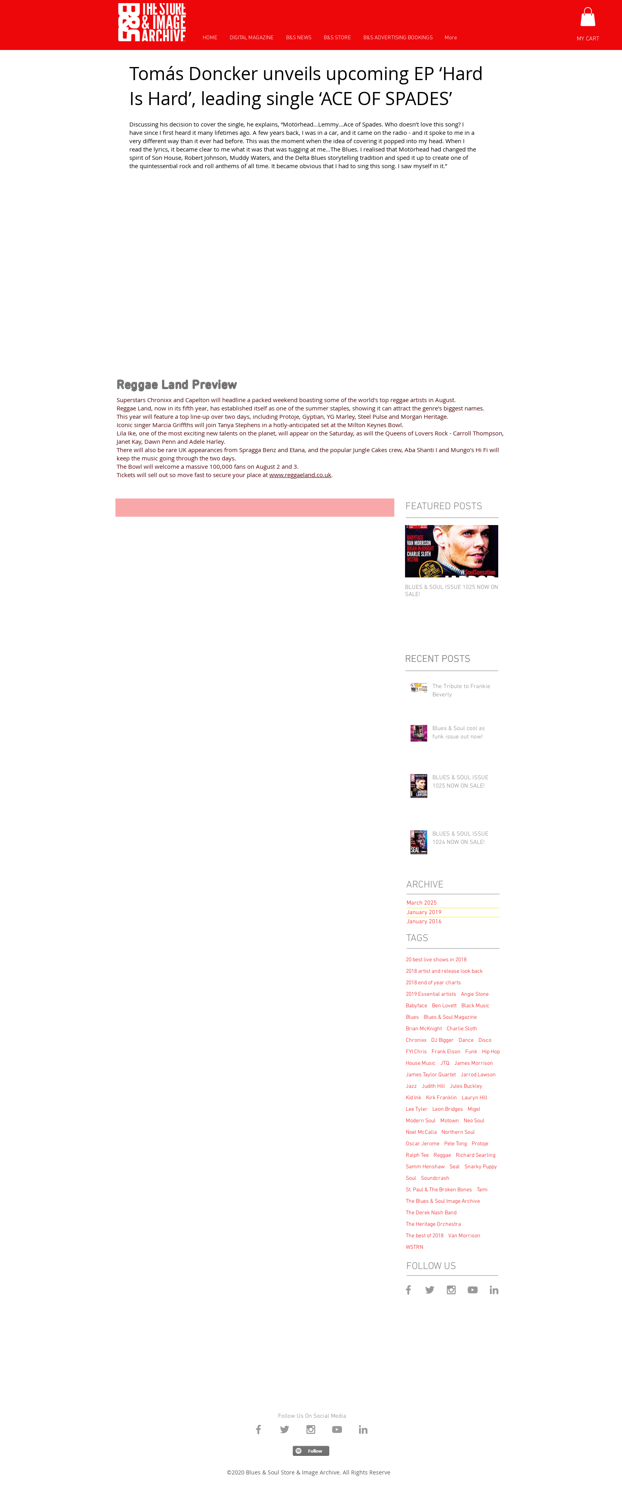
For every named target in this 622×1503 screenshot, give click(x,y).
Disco (484, 1040)
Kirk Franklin (441, 1098)
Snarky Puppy (481, 1167)
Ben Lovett (444, 1006)
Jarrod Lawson (478, 1075)
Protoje (480, 1144)
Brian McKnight (424, 1029)
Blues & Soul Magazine (450, 1017)
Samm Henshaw (425, 1167)
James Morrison (473, 1063)
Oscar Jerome (423, 1144)
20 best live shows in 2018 (436, 960)
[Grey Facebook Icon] (408, 1290)
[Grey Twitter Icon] (430, 1290)
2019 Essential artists (431, 994)
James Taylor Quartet (431, 1075)
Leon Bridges (447, 1109)
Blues (412, 1017)
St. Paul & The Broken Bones (439, 1190)
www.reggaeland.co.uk (300, 475)
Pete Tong (455, 1144)
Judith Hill (433, 1086)
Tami (482, 1190)
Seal (454, 1167)
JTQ (444, 1063)
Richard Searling (475, 1155)
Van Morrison (464, 1236)
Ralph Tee (417, 1155)
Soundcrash (435, 1178)
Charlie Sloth (462, 1029)
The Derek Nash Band (431, 1213)
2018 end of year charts (433, 983)
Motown (449, 1121)
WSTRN (414, 1247)
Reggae (442, 1155)
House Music (421, 1063)
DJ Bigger (442, 1040)
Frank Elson (446, 1052)
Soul (411, 1178)
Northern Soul (458, 1132)
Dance (466, 1040)
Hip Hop (491, 1052)
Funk (471, 1052)
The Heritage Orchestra (433, 1224)
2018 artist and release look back (444, 971)
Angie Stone (475, 994)
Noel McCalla (421, 1132)
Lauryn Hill (475, 1098)
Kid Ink (413, 1098)
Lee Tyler (417, 1109)
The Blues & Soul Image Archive (443, 1201)
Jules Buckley (466, 1086)
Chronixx (416, 1040)
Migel (474, 1109)
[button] (588, 16)
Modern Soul (421, 1121)
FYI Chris (416, 1052)
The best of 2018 (424, 1236)
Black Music (475, 1006)
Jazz (411, 1086)
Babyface (416, 1006)
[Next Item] (485, 551)
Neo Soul (474, 1121)
